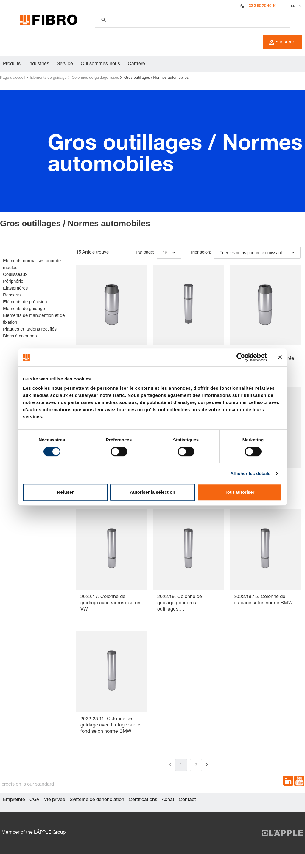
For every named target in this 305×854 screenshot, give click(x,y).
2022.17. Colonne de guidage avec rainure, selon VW (110, 603)
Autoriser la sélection (152, 492)
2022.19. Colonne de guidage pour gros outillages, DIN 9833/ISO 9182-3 (180, 604)
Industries (38, 64)
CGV (34, 800)
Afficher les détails (250, 473)
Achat (168, 800)
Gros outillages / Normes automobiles (156, 77)
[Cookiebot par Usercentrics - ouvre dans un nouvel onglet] (241, 357)
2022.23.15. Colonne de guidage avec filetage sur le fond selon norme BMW (110, 725)
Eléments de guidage (48, 77)
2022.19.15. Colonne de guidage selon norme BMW (263, 600)
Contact (187, 800)
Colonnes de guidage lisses (95, 77)
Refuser (65, 492)
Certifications (143, 800)
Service (65, 64)
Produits (12, 64)
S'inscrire (282, 42)
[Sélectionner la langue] (295, 6)
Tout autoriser (240, 492)
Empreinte (14, 800)
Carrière (136, 64)
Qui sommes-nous (100, 64)
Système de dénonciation (97, 800)
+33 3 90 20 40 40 (261, 6)
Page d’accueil (12, 77)
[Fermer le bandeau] (280, 357)
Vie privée (54, 800)
